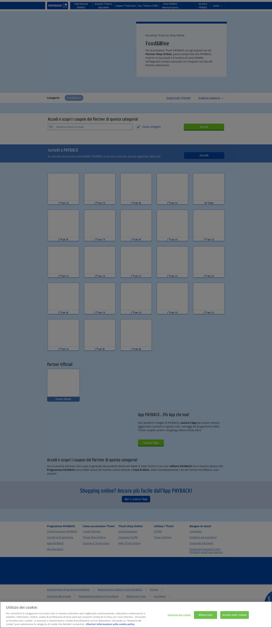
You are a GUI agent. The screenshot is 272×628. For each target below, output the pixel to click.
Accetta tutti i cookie (234, 617)
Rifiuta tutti (205, 617)
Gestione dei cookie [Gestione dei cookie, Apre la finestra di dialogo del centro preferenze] (179, 617)
